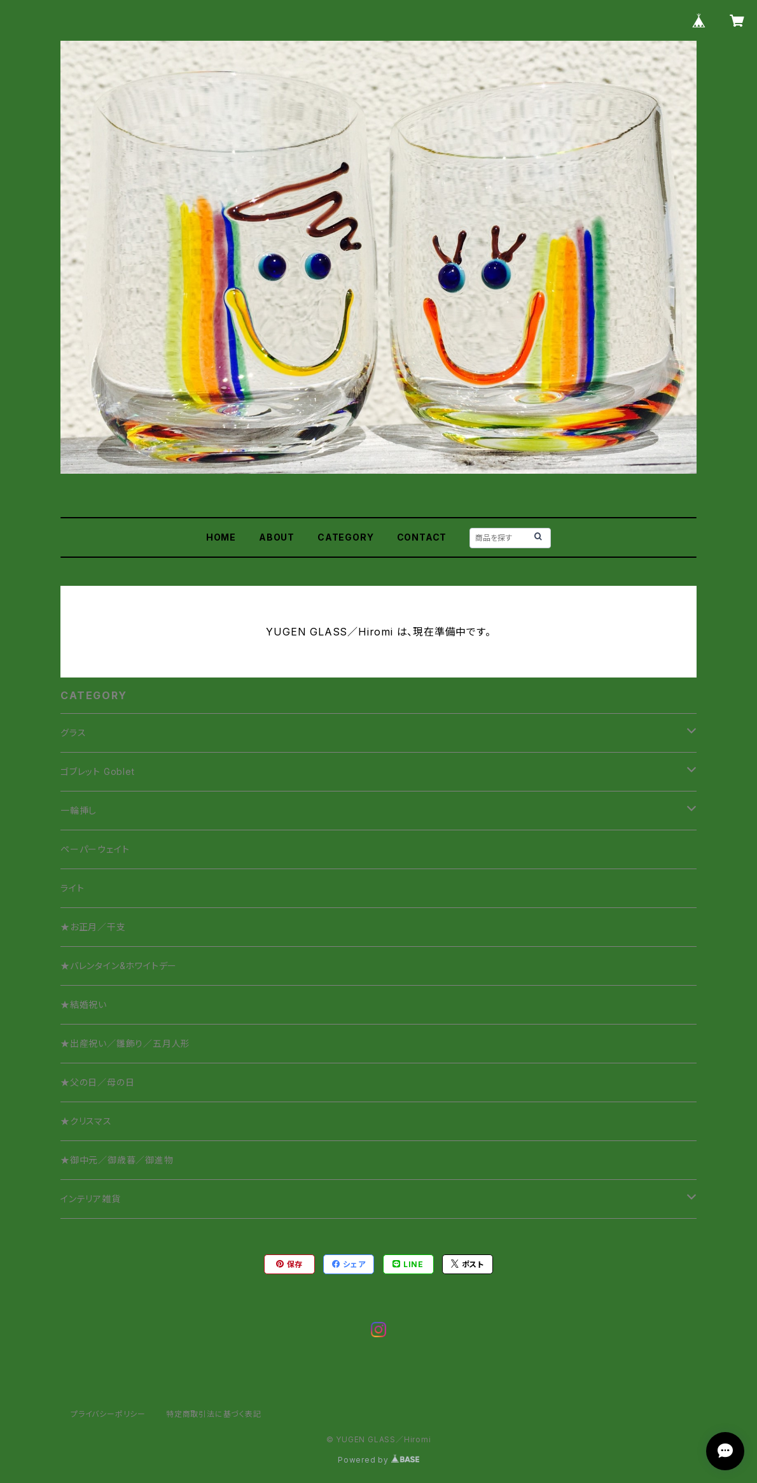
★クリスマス (86, 1121)
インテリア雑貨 (90, 1198)
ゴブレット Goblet (97, 771)
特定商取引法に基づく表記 (213, 1414)
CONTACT (422, 537)
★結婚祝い (83, 1004)
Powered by (378, 1460)
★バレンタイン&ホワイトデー (118, 965)
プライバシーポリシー (108, 1414)
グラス (73, 732)
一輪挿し (78, 810)
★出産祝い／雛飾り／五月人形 (125, 1043)
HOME (221, 537)
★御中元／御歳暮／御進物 (117, 1159)
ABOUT (277, 537)
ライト (72, 888)
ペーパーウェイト (94, 849)
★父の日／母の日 (97, 1082)
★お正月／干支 (93, 926)
